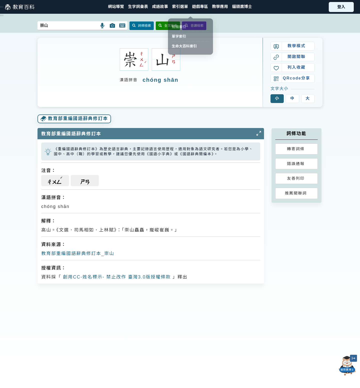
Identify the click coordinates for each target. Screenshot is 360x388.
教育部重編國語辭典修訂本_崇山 (77, 253)
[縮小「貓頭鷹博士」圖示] (353, 358)
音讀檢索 (194, 26)
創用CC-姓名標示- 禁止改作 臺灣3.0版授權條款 (116, 277)
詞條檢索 (141, 26)
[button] (180, 7)
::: (2, 7)
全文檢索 (167, 26)
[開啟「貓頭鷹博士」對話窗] (347, 366)
